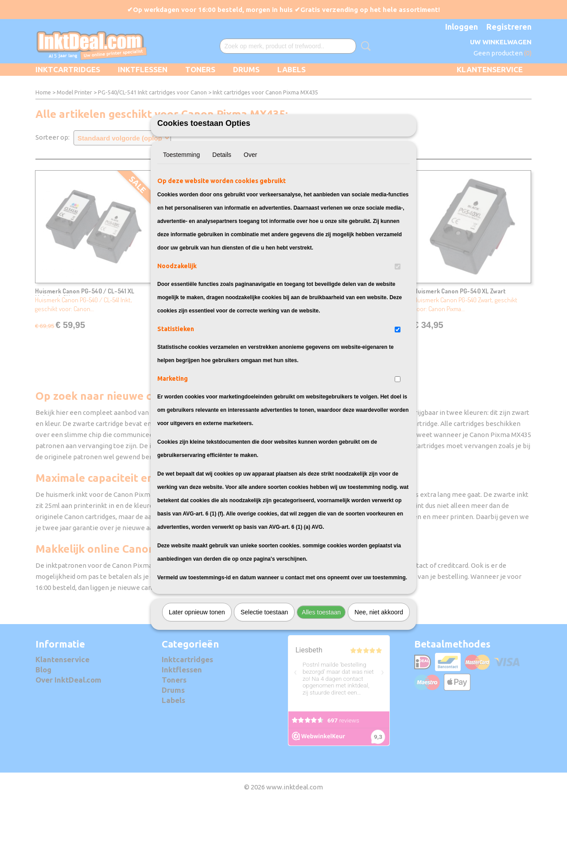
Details (221, 203)
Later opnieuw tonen (197, 661)
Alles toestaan (321, 661)
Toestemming (181, 203)
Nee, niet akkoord (378, 661)
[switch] (397, 316)
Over (250, 203)
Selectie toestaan (264, 661)
